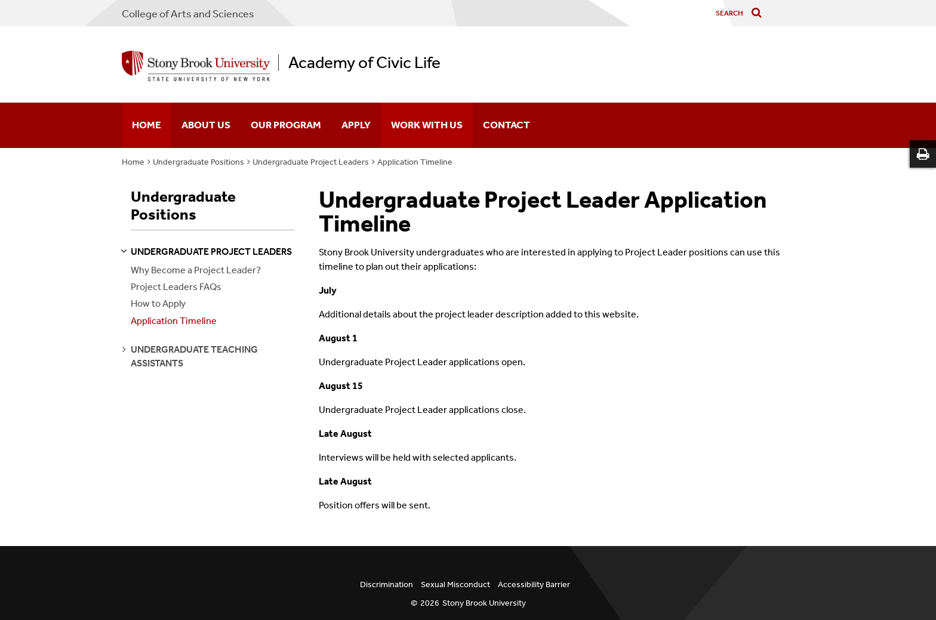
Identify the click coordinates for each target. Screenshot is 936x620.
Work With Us (427, 125)
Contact (506, 125)
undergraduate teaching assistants (194, 356)
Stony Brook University (484, 603)
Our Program (286, 125)
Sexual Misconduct (455, 584)
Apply (356, 125)
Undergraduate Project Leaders (311, 162)
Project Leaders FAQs (176, 286)
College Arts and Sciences (188, 13)
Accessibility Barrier (534, 584)
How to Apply (158, 303)
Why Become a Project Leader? (196, 270)
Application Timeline (414, 162)
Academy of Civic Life (364, 62)
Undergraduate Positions (198, 162)
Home (146, 125)
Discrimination (386, 584)
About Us (205, 125)
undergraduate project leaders (211, 251)
